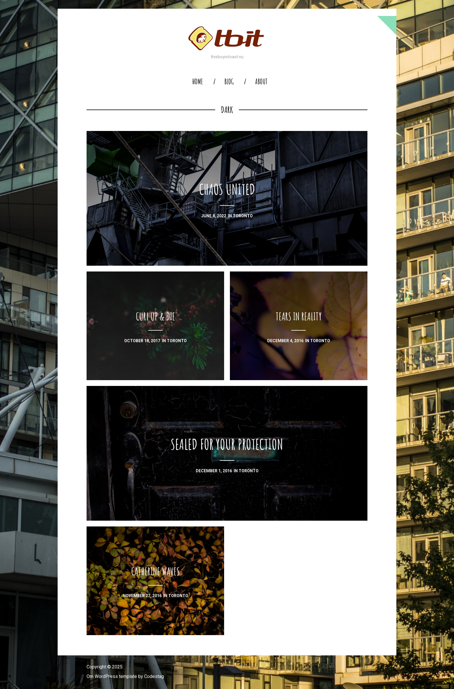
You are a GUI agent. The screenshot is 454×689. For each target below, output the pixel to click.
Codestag (154, 676)
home (197, 81)
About (261, 81)
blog (229, 81)
